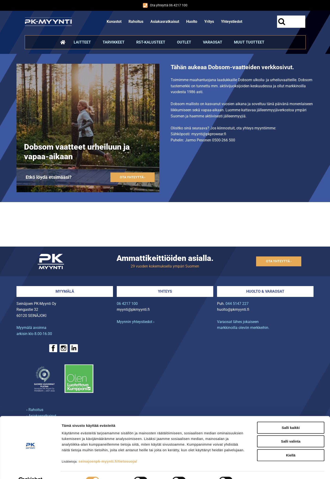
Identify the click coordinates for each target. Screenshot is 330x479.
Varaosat (212, 42)
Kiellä (290, 444)
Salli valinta (291, 431)
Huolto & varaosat (265, 291)
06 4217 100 (127, 303)
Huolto (191, 21)
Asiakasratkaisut (164, 21)
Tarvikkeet (114, 42)
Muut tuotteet (249, 42)
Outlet (184, 42)
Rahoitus (136, 21)
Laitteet (82, 42)
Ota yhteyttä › (132, 177)
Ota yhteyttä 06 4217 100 (165, 5)
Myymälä (65, 291)
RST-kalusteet (150, 42)
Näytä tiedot (251, 470)
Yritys (209, 21)
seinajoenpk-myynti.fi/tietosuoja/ (107, 450)
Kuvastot (114, 21)
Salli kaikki (291, 417)
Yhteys (165, 291)
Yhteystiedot (231, 21)
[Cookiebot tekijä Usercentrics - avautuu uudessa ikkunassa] (30, 469)
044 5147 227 (237, 303)
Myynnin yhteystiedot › (135, 321)
